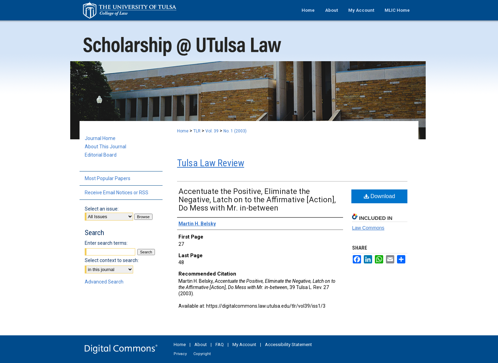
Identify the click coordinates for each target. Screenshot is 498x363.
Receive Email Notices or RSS (116, 192)
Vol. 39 (212, 131)
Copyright (202, 354)
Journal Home (100, 138)
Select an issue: (102, 209)
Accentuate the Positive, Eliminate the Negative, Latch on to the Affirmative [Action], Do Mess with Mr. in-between (257, 199)
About (200, 344)
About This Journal (105, 146)
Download (379, 196)
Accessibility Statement (288, 344)
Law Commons (368, 228)
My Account (244, 344)
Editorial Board (101, 155)
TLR (197, 131)
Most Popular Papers (107, 178)
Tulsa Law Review (210, 163)
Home (182, 131)
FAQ (219, 344)
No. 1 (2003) (235, 131)
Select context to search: (112, 260)
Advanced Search (104, 282)
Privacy (180, 354)
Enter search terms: (106, 243)
